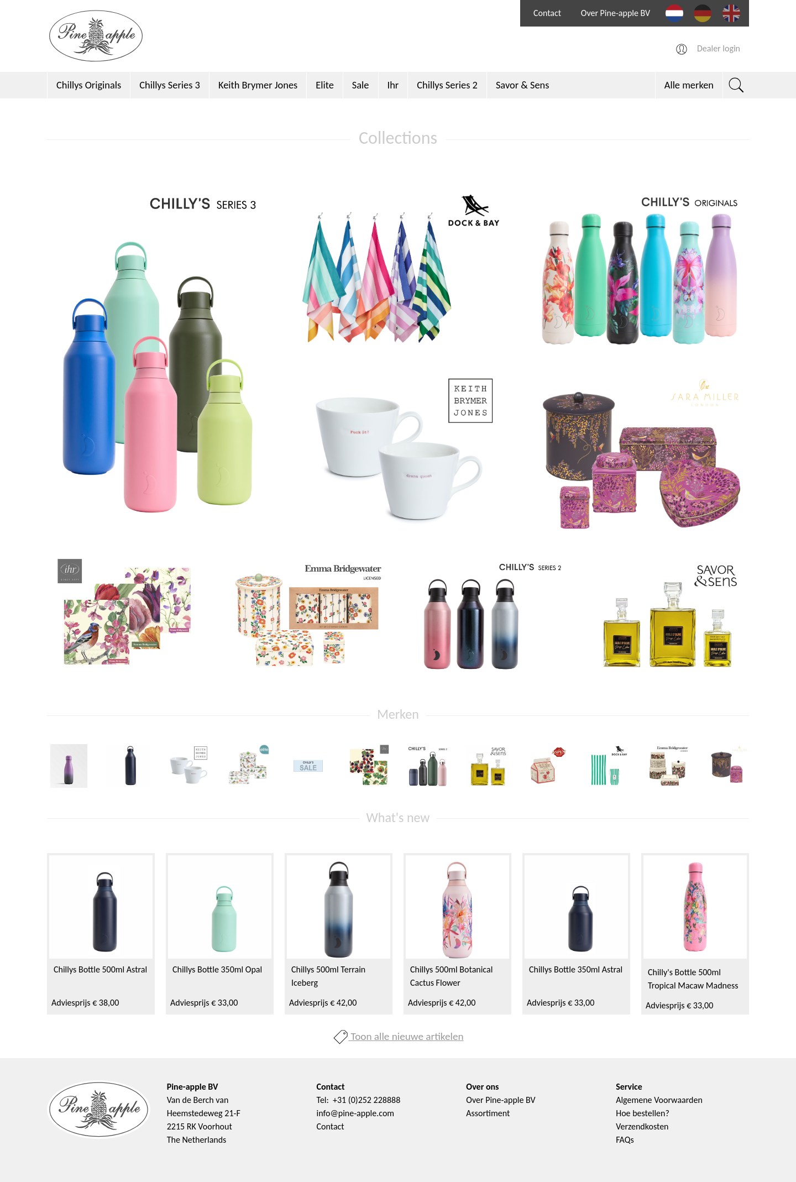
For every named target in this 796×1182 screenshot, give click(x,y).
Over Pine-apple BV (615, 13)
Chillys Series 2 (447, 85)
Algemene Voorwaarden (659, 1100)
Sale (360, 85)
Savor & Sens (522, 85)
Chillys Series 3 (169, 85)
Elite (325, 85)
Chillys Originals (88, 85)
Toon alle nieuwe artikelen (397, 1036)
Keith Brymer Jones (257, 85)
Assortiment (488, 1113)
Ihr (393, 85)
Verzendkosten (642, 1126)
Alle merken (689, 85)
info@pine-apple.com (356, 1113)
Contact (547, 13)
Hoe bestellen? (642, 1113)
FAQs (625, 1139)
